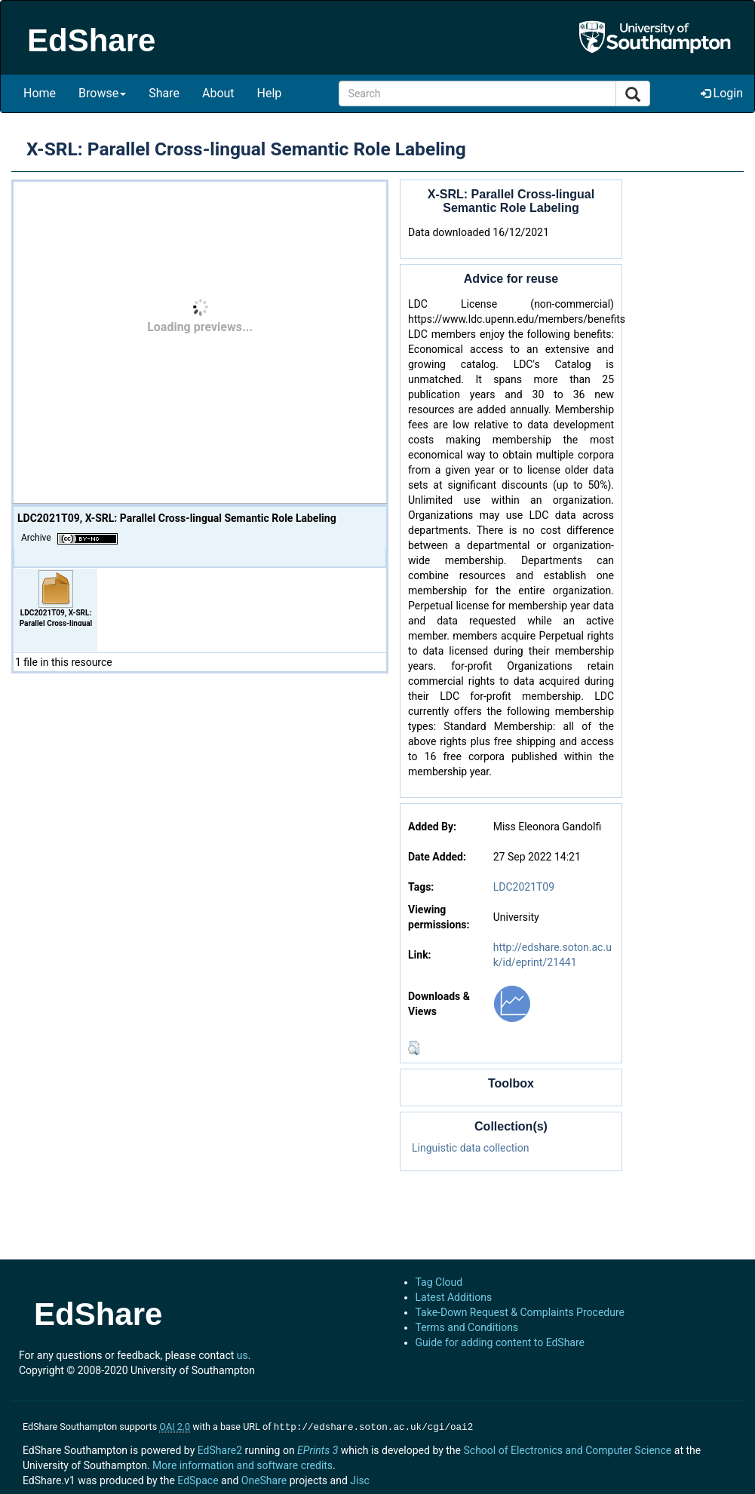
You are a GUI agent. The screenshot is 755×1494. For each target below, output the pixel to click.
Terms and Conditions (467, 1327)
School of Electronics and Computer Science (567, 1449)
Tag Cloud (439, 1282)
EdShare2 (220, 1449)
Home (39, 93)
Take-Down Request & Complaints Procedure (520, 1312)
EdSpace (197, 1479)
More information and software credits (242, 1464)
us (242, 1355)
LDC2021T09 (523, 887)
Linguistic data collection (470, 1148)
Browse (102, 93)
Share (164, 93)
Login (722, 93)
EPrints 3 (317, 1449)
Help (269, 93)
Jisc (360, 1479)
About (218, 93)
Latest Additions (454, 1297)
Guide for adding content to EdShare (500, 1342)
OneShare (264, 1479)
